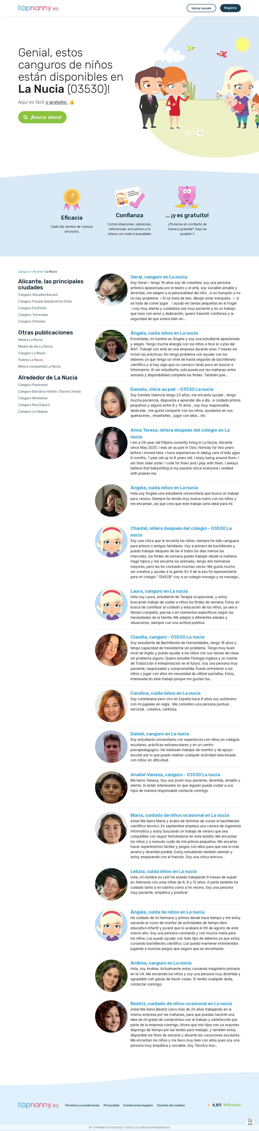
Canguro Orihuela (31, 321)
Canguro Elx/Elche (32, 308)
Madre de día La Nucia (35, 346)
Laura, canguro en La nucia (159, 591)
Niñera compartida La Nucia (39, 366)
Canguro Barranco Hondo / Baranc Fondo (49, 391)
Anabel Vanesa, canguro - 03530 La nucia (175, 774)
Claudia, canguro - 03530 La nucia (167, 637)
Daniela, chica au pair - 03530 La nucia (172, 389)
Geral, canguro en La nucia (159, 276)
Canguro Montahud (32, 398)
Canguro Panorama (33, 385)
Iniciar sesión (201, 8)
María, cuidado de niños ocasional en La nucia (180, 815)
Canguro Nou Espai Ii (34, 405)
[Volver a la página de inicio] (38, 8)
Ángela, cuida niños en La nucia (164, 333)
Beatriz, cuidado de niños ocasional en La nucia (181, 1003)
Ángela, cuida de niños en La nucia (167, 912)
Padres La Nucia (30, 360)
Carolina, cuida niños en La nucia (166, 693)
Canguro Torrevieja (33, 315)
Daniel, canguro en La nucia (160, 733)
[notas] (217, 1105)
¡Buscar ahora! (42, 117)
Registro (230, 7)
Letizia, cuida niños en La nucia (164, 871)
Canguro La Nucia (31, 353)
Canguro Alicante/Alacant (37, 295)
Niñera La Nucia (30, 340)
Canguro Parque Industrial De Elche (45, 301)
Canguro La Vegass (33, 411)
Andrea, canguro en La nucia (161, 963)
